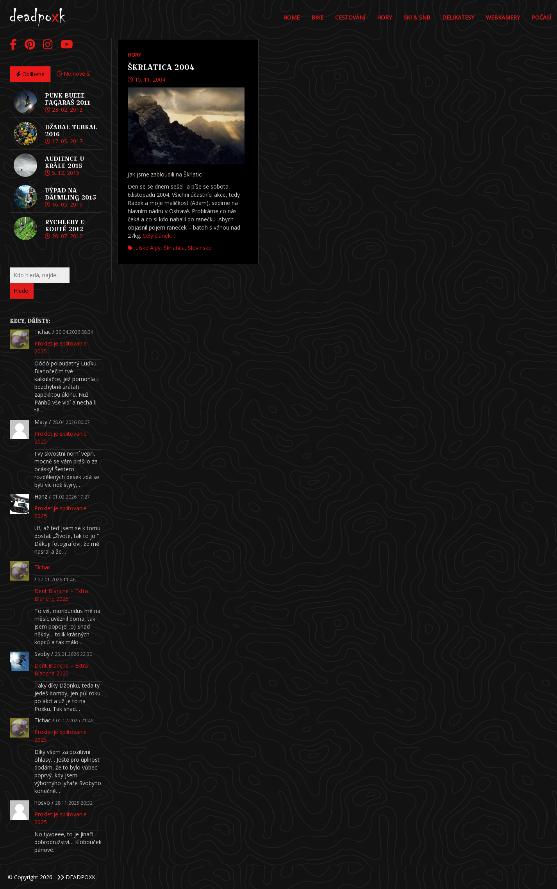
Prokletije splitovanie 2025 (60, 347)
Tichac (42, 567)
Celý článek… (159, 235)
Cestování (350, 17)
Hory (384, 17)
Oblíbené (30, 74)
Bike (317, 17)
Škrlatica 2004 (161, 67)
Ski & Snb (416, 17)
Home (291, 17)
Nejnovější (74, 73)
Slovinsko (200, 247)
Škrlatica (174, 247)
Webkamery (503, 17)
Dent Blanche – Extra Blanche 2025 (61, 594)
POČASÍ (541, 17)
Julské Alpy (147, 247)
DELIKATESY (458, 17)
